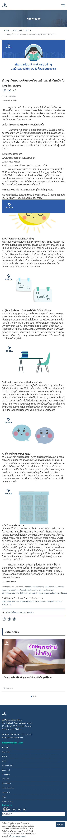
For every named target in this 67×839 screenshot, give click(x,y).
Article (28, 30)
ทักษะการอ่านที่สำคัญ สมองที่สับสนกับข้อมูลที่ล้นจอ (28, 677)
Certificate (6, 778)
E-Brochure (6, 783)
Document (6, 770)
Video (4, 761)
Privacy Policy (7, 801)
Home (6, 30)
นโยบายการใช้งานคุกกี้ (17, 836)
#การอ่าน (30, 612)
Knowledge (17, 30)
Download (6, 774)
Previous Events (8, 788)
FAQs (4, 797)
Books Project (7, 765)
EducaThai (7, 813)
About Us (5, 747)
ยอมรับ (60, 824)
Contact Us (6, 792)
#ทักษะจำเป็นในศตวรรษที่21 (16, 612)
